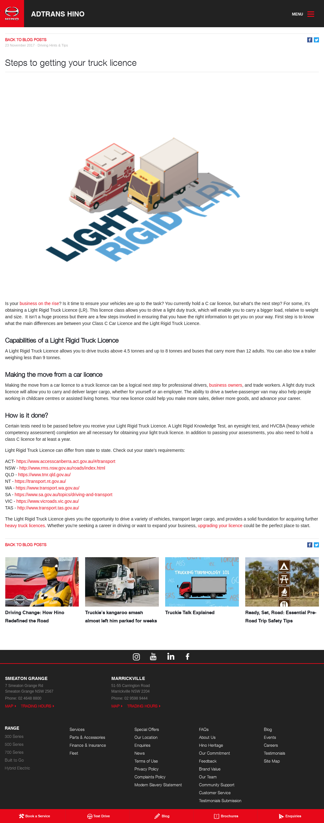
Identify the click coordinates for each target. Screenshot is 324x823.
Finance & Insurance (88, 745)
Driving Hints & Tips (53, 45)
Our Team (208, 777)
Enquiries (142, 745)
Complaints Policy (149, 777)
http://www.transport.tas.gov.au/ (48, 507)
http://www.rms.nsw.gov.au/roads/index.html (62, 468)
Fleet (74, 753)
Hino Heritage (211, 745)
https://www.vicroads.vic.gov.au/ (47, 501)
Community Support (216, 784)
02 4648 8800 (29, 698)
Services (77, 729)
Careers (271, 745)
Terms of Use (146, 761)
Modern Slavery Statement (158, 784)
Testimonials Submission (220, 800)
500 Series (14, 744)
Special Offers (146, 729)
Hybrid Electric (17, 768)
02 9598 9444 (135, 698)
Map (9, 706)
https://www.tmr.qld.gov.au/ (44, 474)
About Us (207, 737)
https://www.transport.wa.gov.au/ (47, 487)
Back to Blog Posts (26, 39)
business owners (225, 385)
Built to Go (14, 760)
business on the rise (39, 303)
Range (12, 728)
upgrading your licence (220, 525)
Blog (268, 729)
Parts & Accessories (87, 737)
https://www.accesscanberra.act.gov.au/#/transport (65, 461)
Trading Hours (36, 706)
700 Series (14, 752)
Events (270, 737)
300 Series (14, 736)
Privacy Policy (146, 769)
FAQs (204, 729)
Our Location (146, 737)
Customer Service (215, 792)
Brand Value (210, 769)
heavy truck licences (25, 525)
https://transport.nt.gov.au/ (40, 481)
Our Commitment (214, 753)
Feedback (208, 761)
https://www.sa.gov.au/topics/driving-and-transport (63, 494)
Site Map (272, 761)
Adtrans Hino (57, 14)
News (139, 753)
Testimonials (274, 753)
